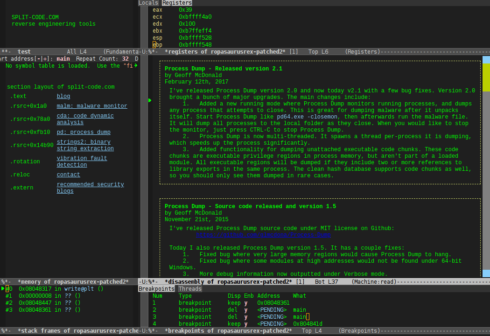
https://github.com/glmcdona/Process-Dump (263, 235)
